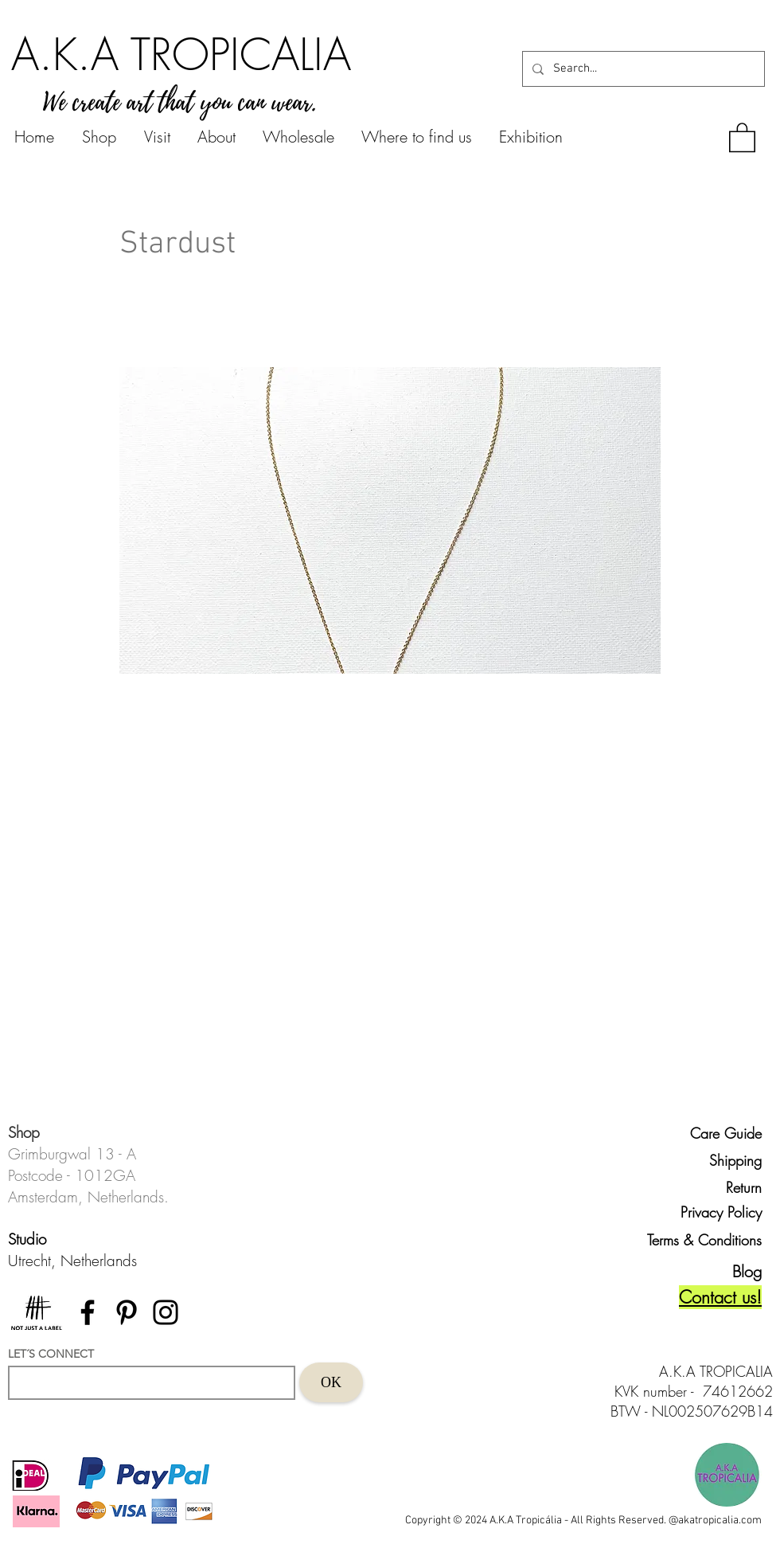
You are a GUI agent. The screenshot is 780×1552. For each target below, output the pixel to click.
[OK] (331, 1382)
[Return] (725, 1187)
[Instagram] (165, 1312)
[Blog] (733, 1271)
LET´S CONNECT (51, 1353)
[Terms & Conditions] (697, 1240)
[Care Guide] (725, 1133)
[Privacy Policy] (718, 1212)
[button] (742, 136)
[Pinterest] (126, 1312)
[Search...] (642, 69)
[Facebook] (87, 1312)
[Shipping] (725, 1160)
